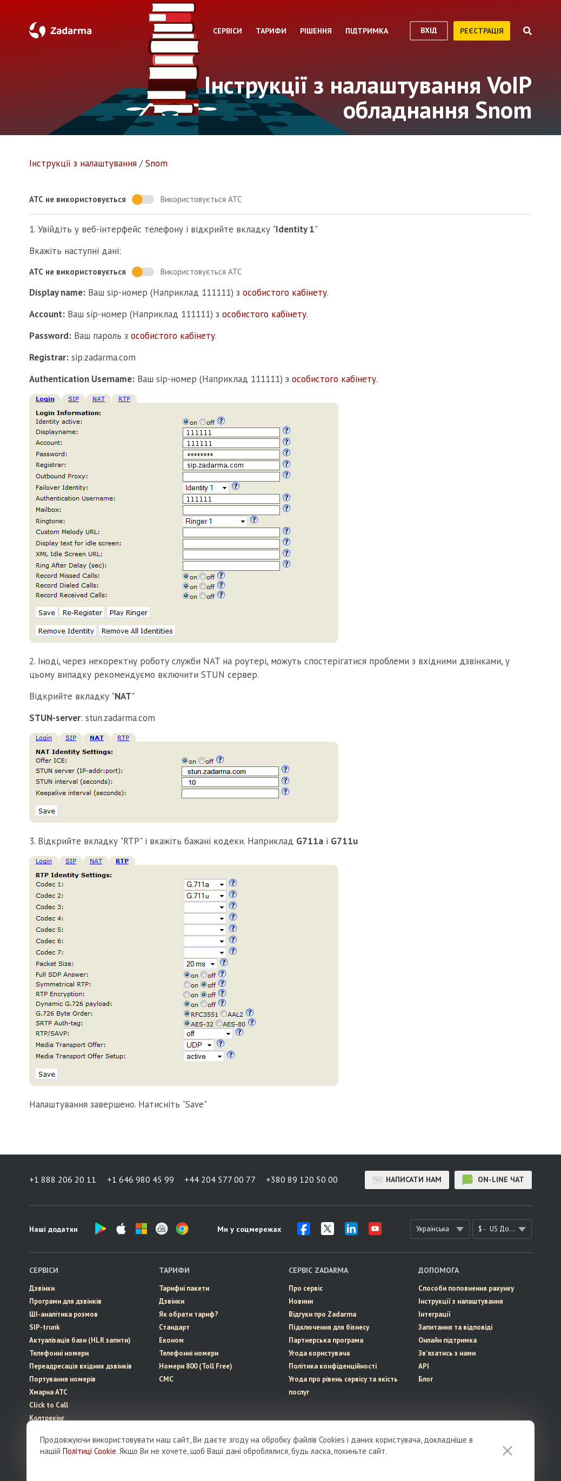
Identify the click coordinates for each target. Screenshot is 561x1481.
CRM (36, 1457)
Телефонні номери (59, 1353)
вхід (428, 30)
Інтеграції (434, 1314)
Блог (425, 1379)
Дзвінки (42, 1288)
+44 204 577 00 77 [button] (220, 1180)
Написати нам (407, 1180)
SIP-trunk (44, 1327)
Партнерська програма (326, 1340)
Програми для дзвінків (65, 1301)
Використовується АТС (201, 199)
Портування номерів (62, 1379)
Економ (171, 1340)
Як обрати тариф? (188, 1314)
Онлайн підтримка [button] (447, 1340)
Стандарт (174, 1327)
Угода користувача (319, 1353)
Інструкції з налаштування (83, 163)
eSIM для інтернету (60, 1431)
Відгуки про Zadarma (322, 1314)
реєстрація (482, 31)
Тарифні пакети (184, 1288)
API (423, 1366)
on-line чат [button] (493, 1180)
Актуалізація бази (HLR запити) (80, 1340)
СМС (36, 1444)
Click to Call (48, 1405)
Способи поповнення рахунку (466, 1288)
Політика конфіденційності (333, 1366)
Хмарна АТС (48, 1392)
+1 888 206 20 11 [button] (62, 1180)
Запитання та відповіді (455, 1327)
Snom (156, 163)
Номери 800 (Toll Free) (195, 1366)
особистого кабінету (285, 292)
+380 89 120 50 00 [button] (303, 1180)
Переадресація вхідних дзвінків (80, 1366)
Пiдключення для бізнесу (329, 1327)
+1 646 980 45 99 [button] (140, 1180)
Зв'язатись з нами (447, 1353)
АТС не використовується (77, 199)
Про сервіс (306, 1288)
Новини (301, 1301)
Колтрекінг (46, 1418)
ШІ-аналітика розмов (63, 1314)
